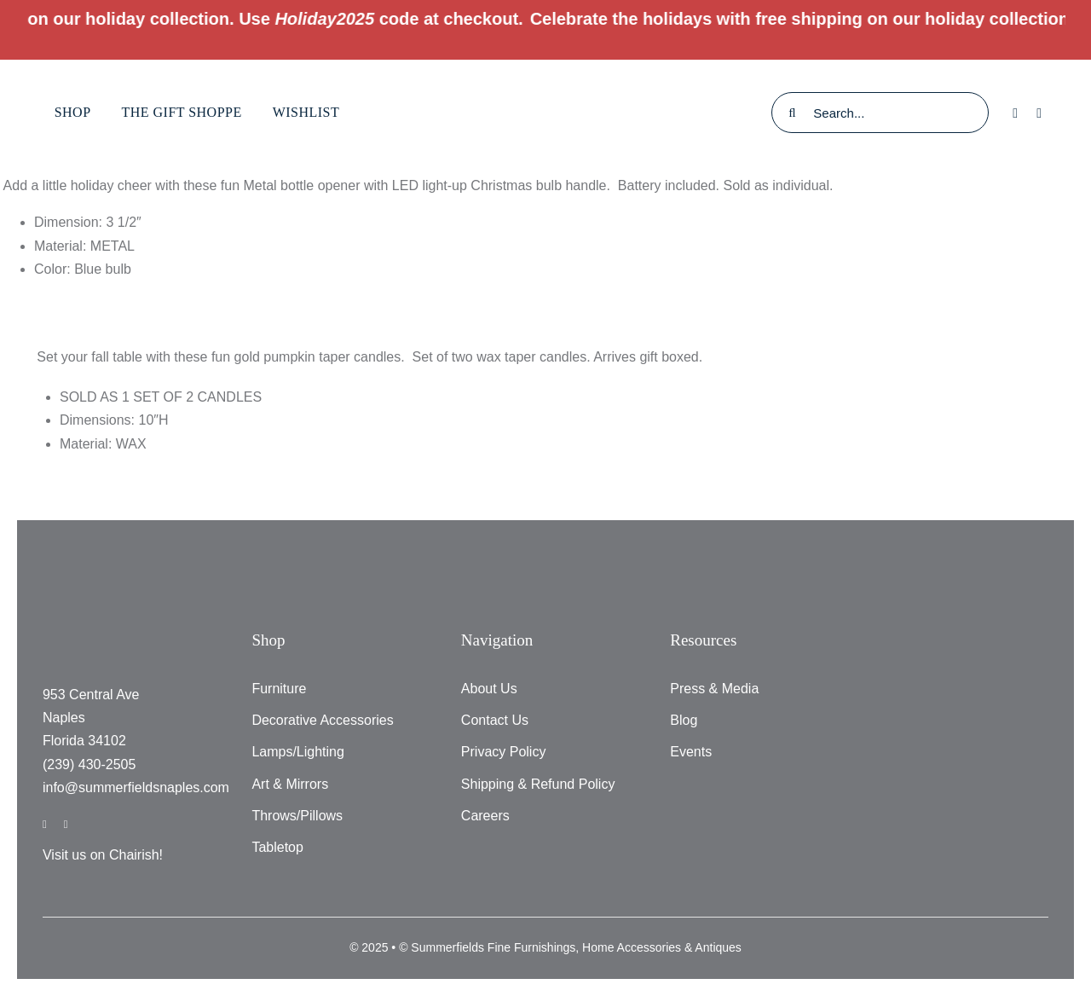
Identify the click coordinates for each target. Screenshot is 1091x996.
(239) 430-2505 (89, 764)
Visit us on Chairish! (103, 855)
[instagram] (66, 824)
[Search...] (880, 112)
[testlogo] (545, 76)
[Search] (791, 112)
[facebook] (45, 824)
